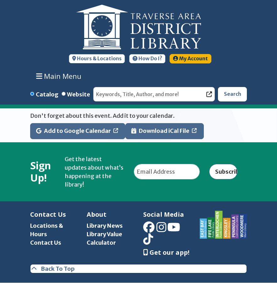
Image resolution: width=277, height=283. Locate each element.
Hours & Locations (97, 59)
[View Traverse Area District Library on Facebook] (149, 229)
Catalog (47, 94)
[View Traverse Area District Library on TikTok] (148, 241)
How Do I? (147, 59)
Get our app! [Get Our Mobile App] (166, 252)
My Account (190, 59)
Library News (105, 225)
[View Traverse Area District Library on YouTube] (173, 229)
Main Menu (59, 76)
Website (78, 94)
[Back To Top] (138, 268)
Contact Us (45, 242)
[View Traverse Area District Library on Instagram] (161, 229)
